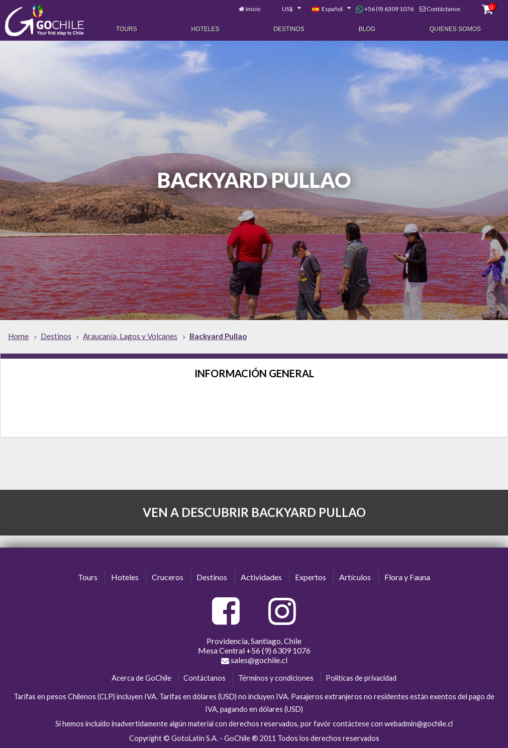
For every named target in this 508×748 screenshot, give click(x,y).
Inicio (253, 9)
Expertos (310, 577)
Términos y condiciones (276, 677)
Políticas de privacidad (361, 677)
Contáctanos (444, 9)
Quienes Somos (455, 29)
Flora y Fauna (407, 577)
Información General (254, 373)
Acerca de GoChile (141, 677)
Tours (126, 29)
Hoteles (205, 29)
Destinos (289, 29)
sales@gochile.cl (254, 660)
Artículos (355, 577)
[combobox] (286, 9)
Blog (367, 29)
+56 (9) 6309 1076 (385, 9)
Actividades (261, 577)
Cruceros (167, 577)
